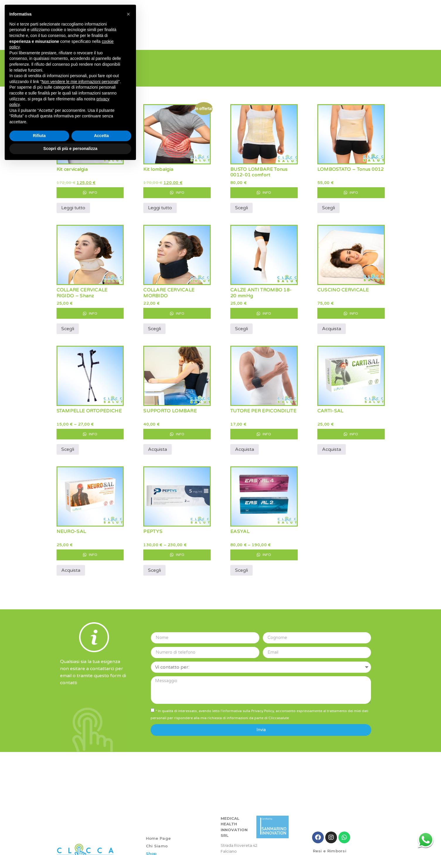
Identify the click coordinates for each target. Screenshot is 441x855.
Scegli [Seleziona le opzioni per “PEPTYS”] (154, 566)
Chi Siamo (157, 841)
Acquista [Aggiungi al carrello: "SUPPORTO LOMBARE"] (157, 445)
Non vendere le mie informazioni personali (80, 81)
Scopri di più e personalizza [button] (70, 148)
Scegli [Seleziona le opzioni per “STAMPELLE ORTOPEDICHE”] (67, 445)
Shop (151, 848)
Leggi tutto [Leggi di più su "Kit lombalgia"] (160, 203)
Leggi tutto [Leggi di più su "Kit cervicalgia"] (73, 203)
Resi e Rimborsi (330, 846)
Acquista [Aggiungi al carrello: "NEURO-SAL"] (70, 566)
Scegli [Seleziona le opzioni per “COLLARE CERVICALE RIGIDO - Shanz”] (67, 324)
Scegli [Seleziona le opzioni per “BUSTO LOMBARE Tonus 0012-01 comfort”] (241, 203)
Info (90, 188)
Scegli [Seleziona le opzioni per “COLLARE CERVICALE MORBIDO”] (154, 324)
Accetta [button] (101, 135)
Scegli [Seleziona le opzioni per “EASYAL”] (241, 566)
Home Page (158, 833)
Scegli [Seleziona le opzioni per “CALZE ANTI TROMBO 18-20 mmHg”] (241, 324)
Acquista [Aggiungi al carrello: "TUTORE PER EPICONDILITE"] (244, 445)
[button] (128, 14)
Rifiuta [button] (39, 135)
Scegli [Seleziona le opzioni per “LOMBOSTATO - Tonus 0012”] (328, 203)
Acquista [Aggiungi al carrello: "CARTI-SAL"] (331, 445)
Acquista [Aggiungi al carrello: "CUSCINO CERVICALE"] (331, 324)
